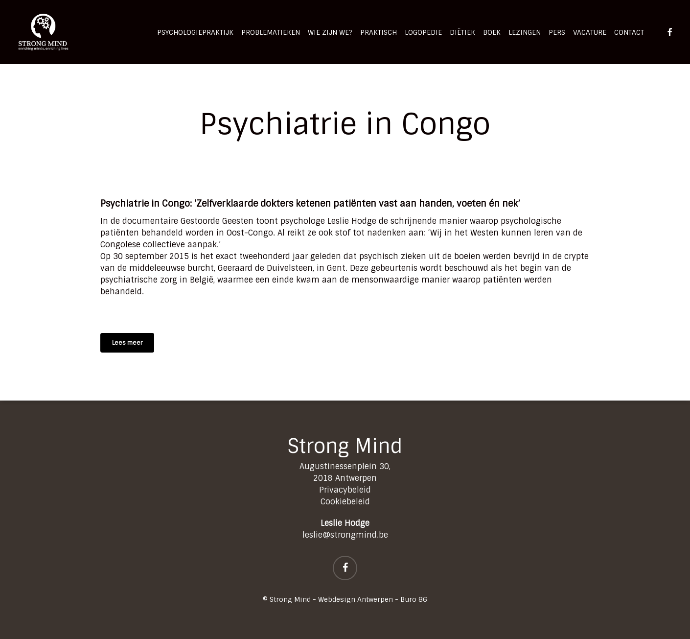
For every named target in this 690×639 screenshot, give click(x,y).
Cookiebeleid (345, 502)
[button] (127, 343)
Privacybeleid (345, 490)
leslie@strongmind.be (345, 535)
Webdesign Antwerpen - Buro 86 (372, 599)
